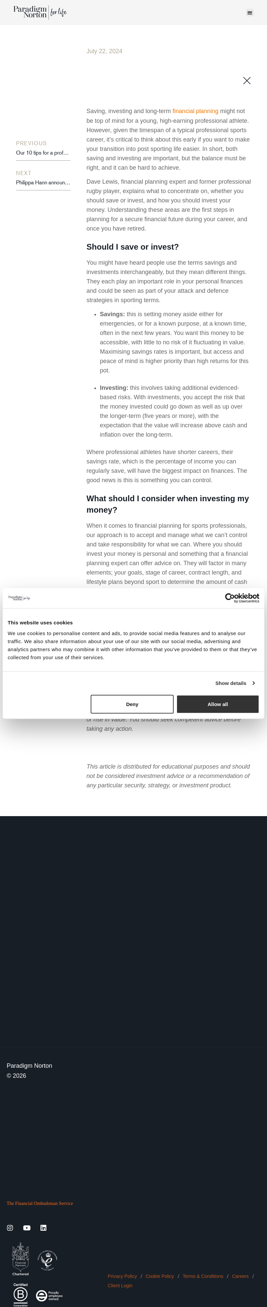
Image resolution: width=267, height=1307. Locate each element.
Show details (231, 683)
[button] (250, 12)
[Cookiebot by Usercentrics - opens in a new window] (230, 598)
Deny (132, 704)
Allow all (218, 704)
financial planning (196, 111)
